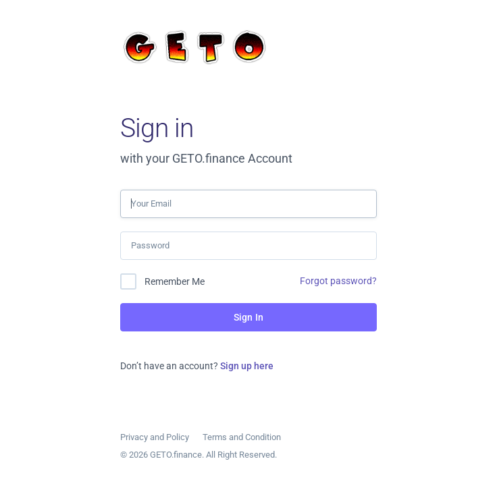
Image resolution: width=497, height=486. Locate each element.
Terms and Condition (242, 437)
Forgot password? (338, 280)
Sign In (248, 317)
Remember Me (175, 281)
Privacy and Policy (154, 437)
